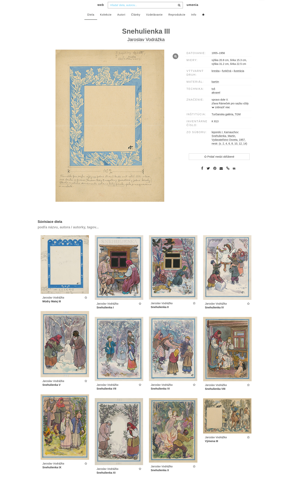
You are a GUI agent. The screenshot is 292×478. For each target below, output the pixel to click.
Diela (90, 22)
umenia (192, 12)
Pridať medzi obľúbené (219, 164)
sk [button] (262, 5)
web (101, 12)
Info (193, 22)
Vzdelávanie (154, 22)
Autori (121, 22)
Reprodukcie (177, 22)
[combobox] (145, 13)
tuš (213, 96)
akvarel (216, 100)
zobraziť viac (221, 114)
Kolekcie (106, 22)
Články (135, 22)
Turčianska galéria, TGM (226, 121)
